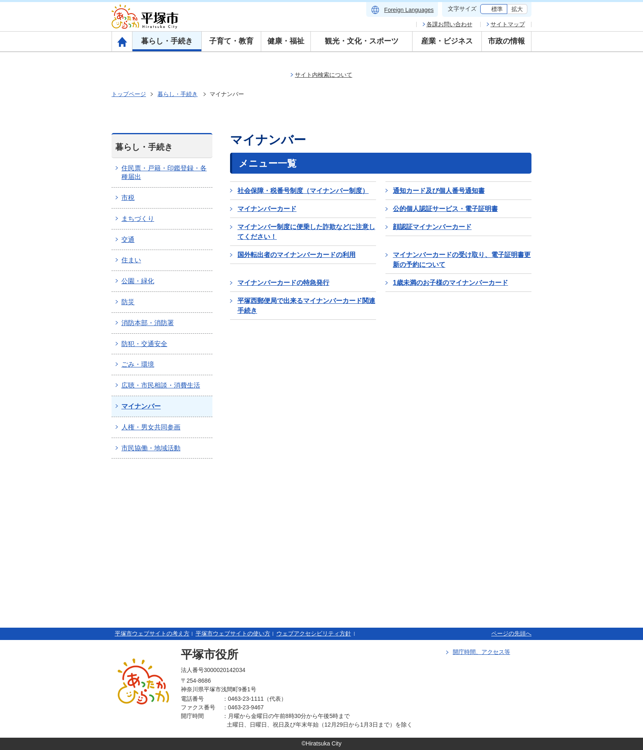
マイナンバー (141, 406)
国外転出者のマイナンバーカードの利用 (296, 254)
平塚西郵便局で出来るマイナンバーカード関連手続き (306, 305)
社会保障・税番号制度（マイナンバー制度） (303, 190)
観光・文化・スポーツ (362, 41)
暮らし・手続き (167, 41)
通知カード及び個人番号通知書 (439, 190)
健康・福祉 (285, 41)
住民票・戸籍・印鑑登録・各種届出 (164, 172)
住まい (131, 260)
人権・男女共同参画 (150, 427)
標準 (497, 9)
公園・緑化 (137, 281)
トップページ (129, 94)
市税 (128, 197)
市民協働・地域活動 (150, 448)
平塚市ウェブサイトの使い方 (233, 633)
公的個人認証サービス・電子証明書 (445, 208)
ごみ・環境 (137, 364)
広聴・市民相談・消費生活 (160, 385)
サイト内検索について (323, 74)
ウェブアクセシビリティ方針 (313, 633)
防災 (128, 301)
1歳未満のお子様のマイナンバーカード (450, 282)
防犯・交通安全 (144, 343)
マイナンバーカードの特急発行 (283, 282)
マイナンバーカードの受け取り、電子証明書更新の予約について (462, 259)
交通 (128, 239)
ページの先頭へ (511, 633)
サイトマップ (507, 24)
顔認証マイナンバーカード (432, 226)
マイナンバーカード (266, 208)
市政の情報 (506, 41)
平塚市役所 (209, 654)
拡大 (517, 9)
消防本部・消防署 (147, 322)
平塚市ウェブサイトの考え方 (152, 633)
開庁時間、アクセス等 (481, 652)
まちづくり (137, 218)
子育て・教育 (231, 41)
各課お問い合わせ (449, 24)
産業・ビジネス (447, 41)
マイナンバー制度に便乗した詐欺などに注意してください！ (306, 231)
